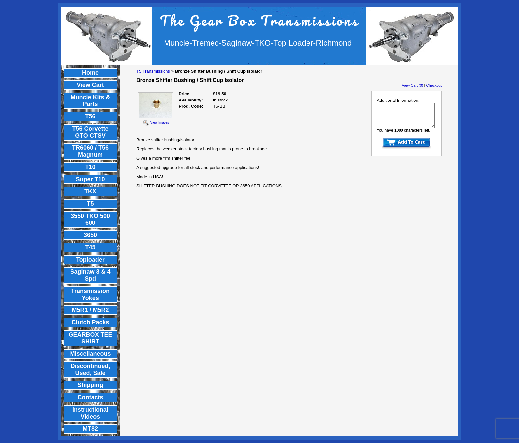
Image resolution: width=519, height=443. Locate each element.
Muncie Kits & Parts (90, 100)
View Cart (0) (412, 85)
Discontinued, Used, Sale (90, 369)
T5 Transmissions (153, 71)
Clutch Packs (90, 322)
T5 (90, 203)
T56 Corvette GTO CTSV (90, 132)
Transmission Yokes (90, 294)
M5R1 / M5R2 (90, 310)
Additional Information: (398, 100)
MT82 (90, 428)
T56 (90, 116)
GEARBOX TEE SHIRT (90, 338)
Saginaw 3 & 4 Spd (90, 275)
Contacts (90, 397)
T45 (90, 247)
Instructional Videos (90, 413)
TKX (90, 191)
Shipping (90, 385)
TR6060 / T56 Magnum (90, 151)
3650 (90, 235)
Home (90, 72)
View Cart (90, 85)
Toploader (90, 259)
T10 (90, 167)
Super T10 (90, 179)
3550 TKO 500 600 (90, 219)
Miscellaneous (90, 353)
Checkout (434, 85)
